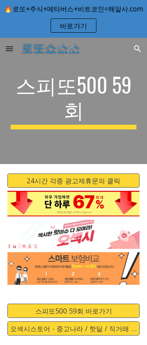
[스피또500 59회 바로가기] (74, 311)
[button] (9, 48)
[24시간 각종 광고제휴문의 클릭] (74, 180)
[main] (73, 101)
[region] (73, 19)
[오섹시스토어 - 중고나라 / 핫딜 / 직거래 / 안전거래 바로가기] (74, 328)
